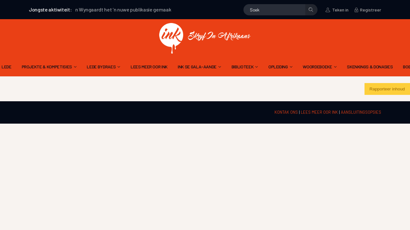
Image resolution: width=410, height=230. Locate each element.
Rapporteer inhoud (387, 89)
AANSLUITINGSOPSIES (361, 112)
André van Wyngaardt (82, 9)
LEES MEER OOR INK (320, 112)
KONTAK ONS (287, 112)
